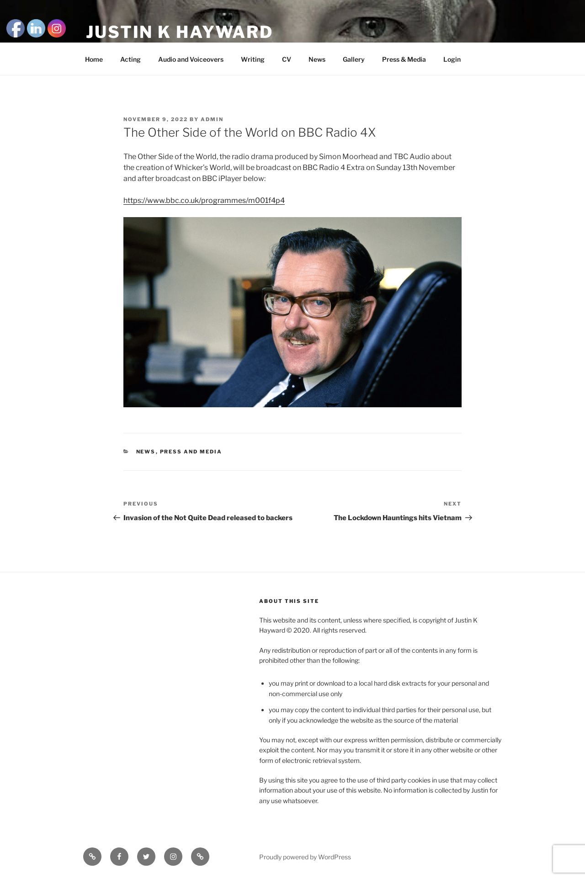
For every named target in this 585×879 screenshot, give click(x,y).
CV (286, 59)
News (316, 59)
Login (452, 59)
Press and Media (191, 451)
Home (94, 59)
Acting (130, 59)
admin (212, 119)
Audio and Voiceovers (190, 59)
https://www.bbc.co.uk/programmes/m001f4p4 (204, 200)
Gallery (354, 59)
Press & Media (404, 59)
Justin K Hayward (179, 32)
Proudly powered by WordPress (305, 857)
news (146, 451)
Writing (253, 59)
